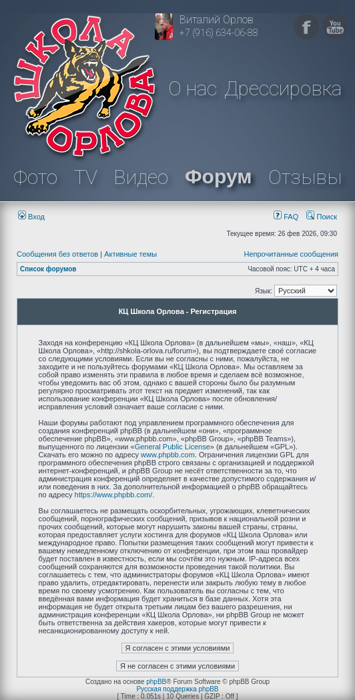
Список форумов (48, 269)
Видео (140, 177)
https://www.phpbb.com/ (114, 495)
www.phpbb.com (168, 455)
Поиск (321, 217)
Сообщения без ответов (57, 254)
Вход (31, 217)
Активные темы (130, 254)
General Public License (172, 447)
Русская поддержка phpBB (177, 689)
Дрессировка (283, 88)
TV (85, 177)
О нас (192, 88)
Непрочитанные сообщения (291, 254)
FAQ (286, 217)
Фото (35, 177)
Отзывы (305, 177)
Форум (218, 176)
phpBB (156, 681)
